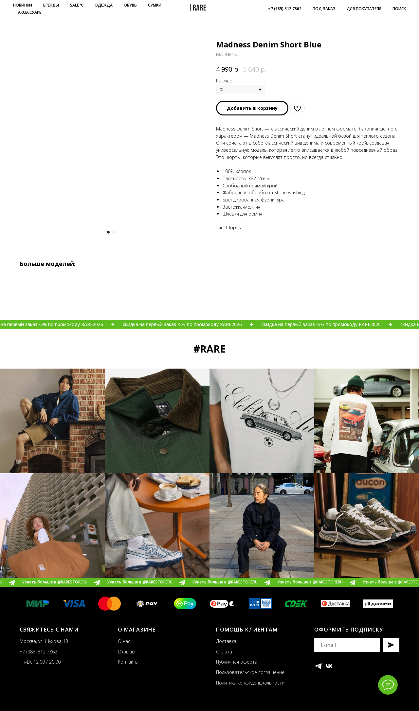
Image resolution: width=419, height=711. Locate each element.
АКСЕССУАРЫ (30, 12)
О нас (124, 641)
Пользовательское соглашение (250, 672)
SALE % (76, 5)
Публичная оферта (236, 662)
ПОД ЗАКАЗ (324, 8)
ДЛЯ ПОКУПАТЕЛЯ (364, 8)
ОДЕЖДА (104, 5)
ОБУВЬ (130, 5)
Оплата (224, 652)
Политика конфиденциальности (250, 683)
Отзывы (126, 652)
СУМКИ (154, 5)
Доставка (226, 641)
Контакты (128, 662)
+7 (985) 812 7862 (284, 8)
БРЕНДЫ (51, 5)
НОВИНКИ (22, 5)
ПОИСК (399, 8)
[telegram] (318, 666)
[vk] (329, 666)
